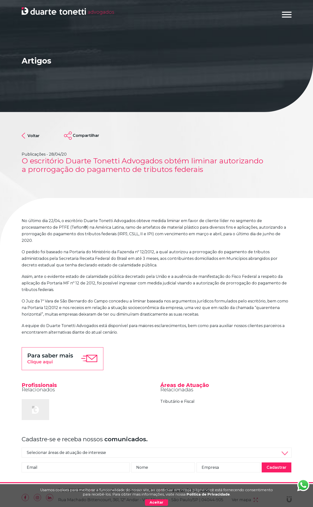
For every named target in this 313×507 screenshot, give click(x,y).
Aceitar (156, 502)
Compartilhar (86, 135)
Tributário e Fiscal (177, 401)
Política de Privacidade (208, 494)
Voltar (31, 136)
